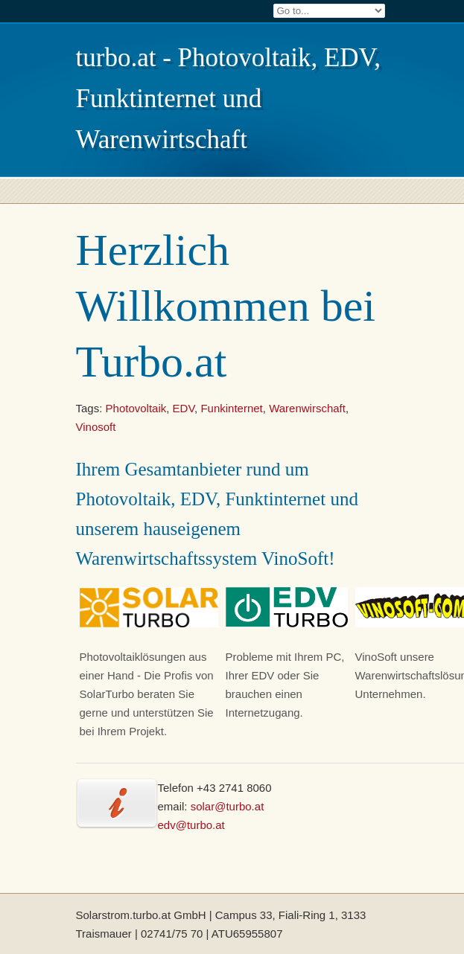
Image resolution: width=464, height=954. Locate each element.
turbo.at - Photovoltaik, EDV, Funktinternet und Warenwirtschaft (228, 98)
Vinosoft (96, 426)
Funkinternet (231, 408)
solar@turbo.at (227, 806)
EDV (183, 408)
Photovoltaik (136, 408)
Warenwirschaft (307, 408)
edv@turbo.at (191, 825)
